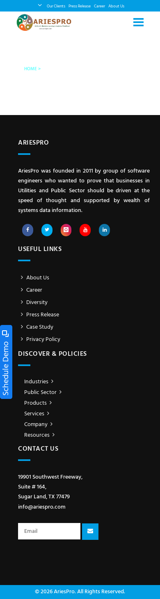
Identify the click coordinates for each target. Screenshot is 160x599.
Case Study (35, 327)
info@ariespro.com (42, 507)
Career (99, 6)
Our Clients (56, 6)
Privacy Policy (39, 339)
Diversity (33, 302)
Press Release (80, 6)
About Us (116, 6)
